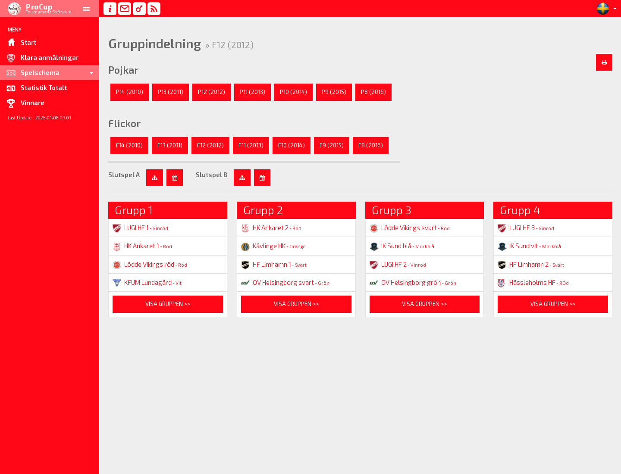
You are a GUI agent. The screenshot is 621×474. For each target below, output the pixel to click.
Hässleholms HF (533, 282)
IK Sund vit (529, 245)
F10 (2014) (291, 145)
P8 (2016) (373, 91)
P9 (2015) (334, 91)
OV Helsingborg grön (413, 282)
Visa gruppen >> (167, 303)
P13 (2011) (170, 91)
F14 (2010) (129, 145)
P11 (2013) (252, 91)
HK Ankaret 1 (142, 245)
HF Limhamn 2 (531, 264)
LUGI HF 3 (526, 227)
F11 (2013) (250, 145)
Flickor (124, 123)
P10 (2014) (293, 91)
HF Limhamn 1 (274, 264)
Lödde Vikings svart (410, 227)
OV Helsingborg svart (285, 282)
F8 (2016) (370, 145)
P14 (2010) (129, 91)
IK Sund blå (402, 245)
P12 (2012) (211, 91)
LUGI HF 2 (398, 264)
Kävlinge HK (273, 245)
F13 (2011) (169, 145)
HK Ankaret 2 (271, 227)
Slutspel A (124, 174)
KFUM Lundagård (147, 282)
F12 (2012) (210, 145)
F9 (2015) (332, 145)
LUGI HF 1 (140, 227)
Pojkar (123, 70)
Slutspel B (211, 174)
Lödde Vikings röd (150, 264)
